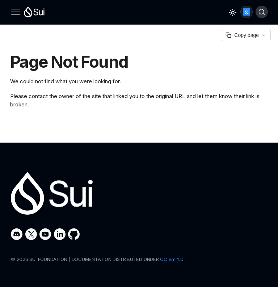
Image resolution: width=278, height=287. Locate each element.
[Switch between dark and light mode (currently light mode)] (233, 13)
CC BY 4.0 (171, 259)
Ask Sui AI (246, 12)
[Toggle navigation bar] (15, 12)
